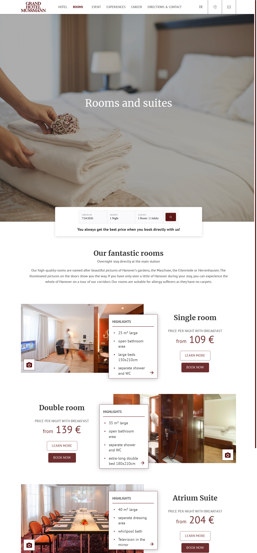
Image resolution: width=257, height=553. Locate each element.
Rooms (78, 7)
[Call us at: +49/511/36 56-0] (215, 7)
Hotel (62, 7)
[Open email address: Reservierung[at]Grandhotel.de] (229, 7)
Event (96, 7)
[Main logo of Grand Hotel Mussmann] (33, 7)
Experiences (116, 7)
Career (136, 7)
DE (201, 7)
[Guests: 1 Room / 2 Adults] (149, 217)
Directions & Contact (165, 7)
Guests (142, 215)
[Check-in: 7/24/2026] (93, 217)
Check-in (87, 215)
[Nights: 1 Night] (121, 217)
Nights (114, 215)
